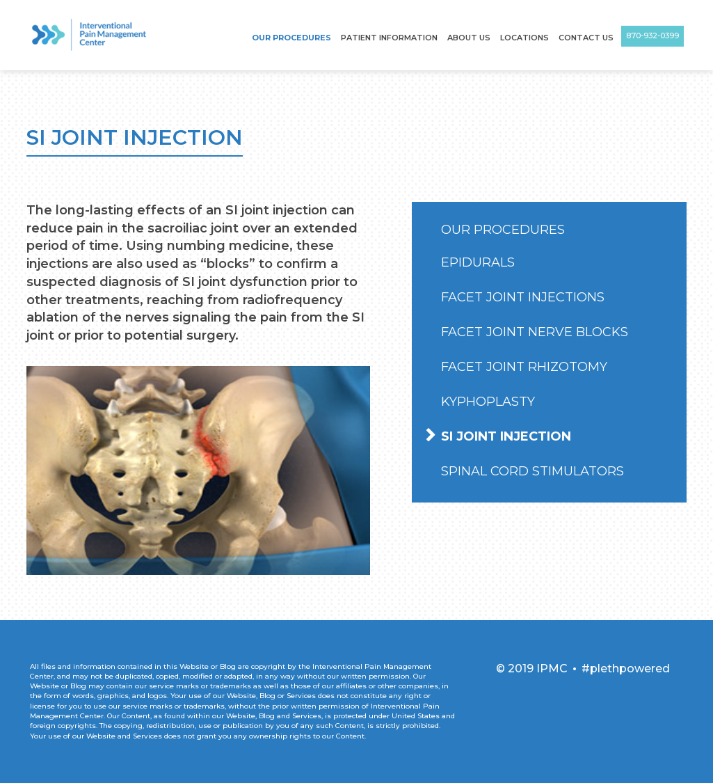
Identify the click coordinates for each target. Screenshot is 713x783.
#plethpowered (626, 668)
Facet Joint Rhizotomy (524, 366)
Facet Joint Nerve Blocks (534, 332)
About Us (468, 37)
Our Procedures (291, 37)
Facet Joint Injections (522, 297)
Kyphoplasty (488, 401)
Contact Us (586, 37)
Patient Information (389, 37)
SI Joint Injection (506, 436)
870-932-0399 (652, 35)
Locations (524, 37)
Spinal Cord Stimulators (532, 471)
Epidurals (478, 262)
